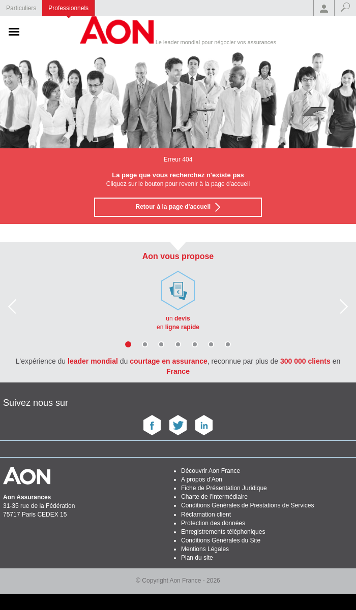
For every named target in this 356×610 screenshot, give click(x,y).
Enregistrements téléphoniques (223, 531)
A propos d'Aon (201, 479)
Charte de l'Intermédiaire (214, 496)
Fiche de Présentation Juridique (224, 488)
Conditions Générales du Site (220, 540)
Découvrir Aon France (210, 470)
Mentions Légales (205, 549)
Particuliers (21, 8)
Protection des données (213, 523)
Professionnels (68, 8)
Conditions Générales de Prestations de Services (247, 505)
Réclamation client (206, 514)
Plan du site (197, 557)
